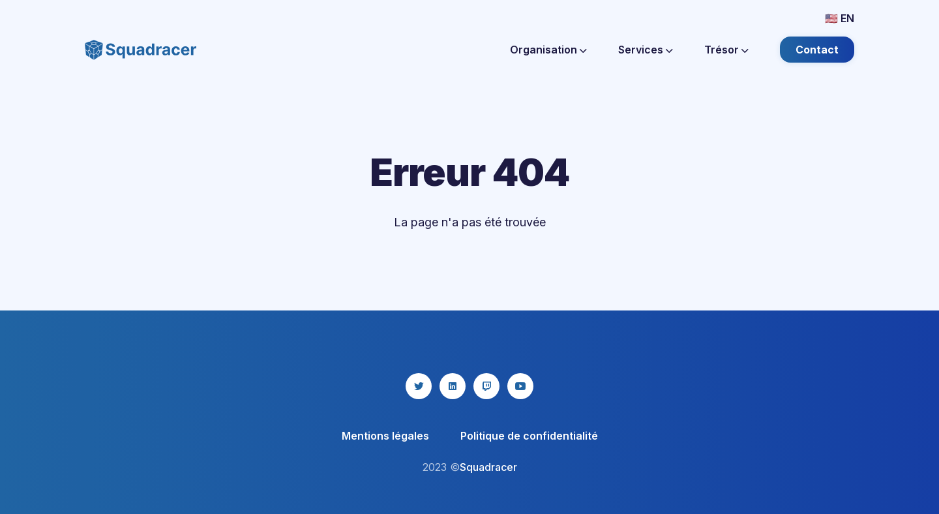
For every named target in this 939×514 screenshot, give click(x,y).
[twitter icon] (419, 386)
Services (645, 49)
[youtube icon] (520, 386)
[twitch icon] (486, 386)
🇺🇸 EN (839, 18)
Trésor (726, 49)
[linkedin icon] (453, 386)
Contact (817, 49)
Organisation (548, 49)
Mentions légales (385, 435)
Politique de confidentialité (529, 435)
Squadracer (488, 467)
